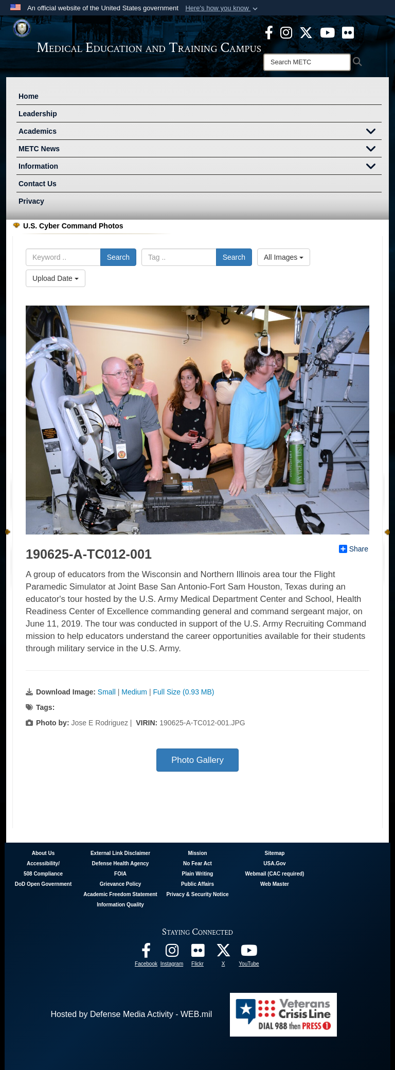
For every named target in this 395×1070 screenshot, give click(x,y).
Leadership (38, 114)
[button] (222, 8)
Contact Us (38, 184)
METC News (200, 149)
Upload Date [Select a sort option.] (55, 278)
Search (118, 257)
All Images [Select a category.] (283, 257)
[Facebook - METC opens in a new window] (269, 32)
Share (353, 549)
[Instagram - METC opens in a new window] (286, 32)
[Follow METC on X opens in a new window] (223, 953)
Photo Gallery (197, 760)
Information (200, 167)
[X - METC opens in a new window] (306, 32)
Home (29, 96)
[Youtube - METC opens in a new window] (327, 32)
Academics (200, 132)
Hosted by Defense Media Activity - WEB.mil (131, 1014)
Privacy (31, 201)
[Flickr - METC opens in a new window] (348, 32)
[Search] (307, 62)
